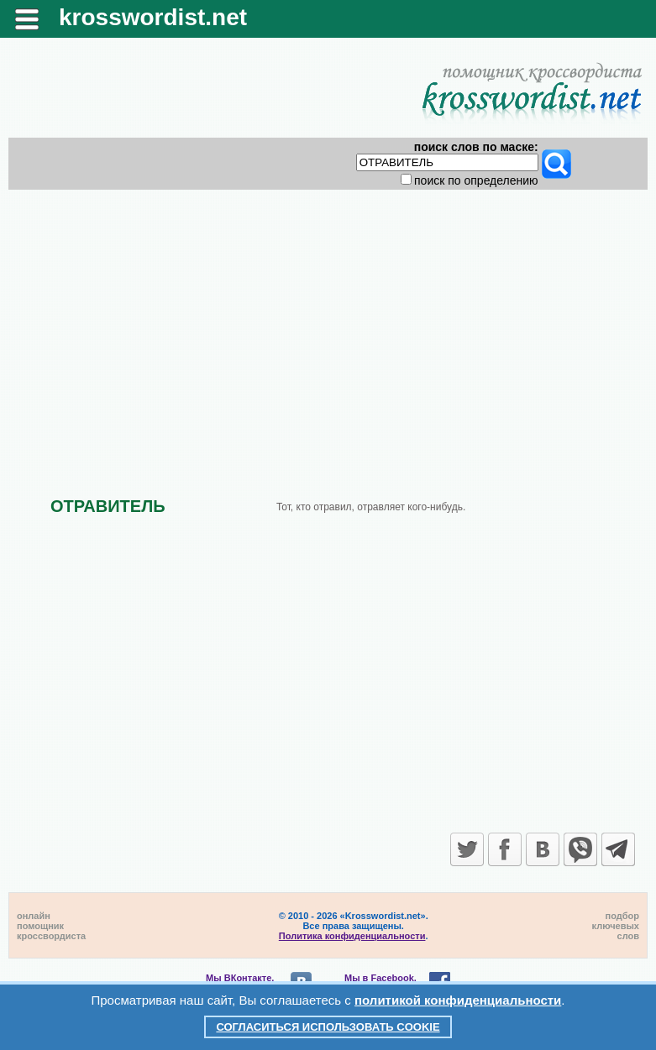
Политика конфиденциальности (352, 936)
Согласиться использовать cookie (327, 1027)
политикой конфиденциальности (457, 1000)
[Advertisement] (328, 329)
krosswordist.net (153, 17)
